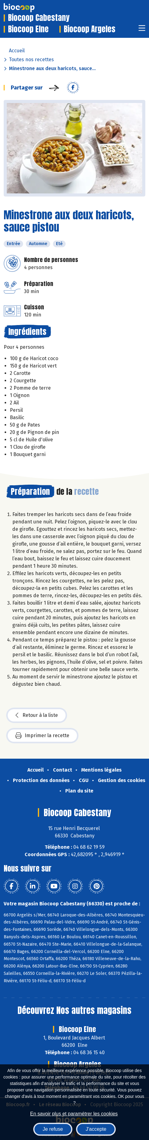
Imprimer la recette (42, 736)
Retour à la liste (36, 715)
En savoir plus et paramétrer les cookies (74, 1113)
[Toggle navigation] (142, 30)
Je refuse (53, 1129)
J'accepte (96, 1129)
